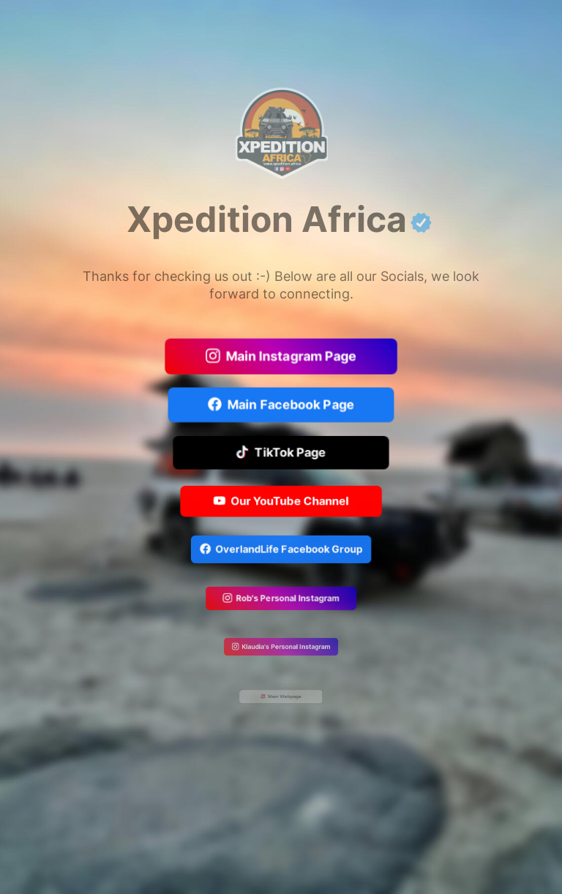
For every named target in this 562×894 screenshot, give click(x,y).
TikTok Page (280, 453)
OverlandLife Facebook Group (281, 550)
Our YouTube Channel (281, 501)
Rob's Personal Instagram (281, 600)
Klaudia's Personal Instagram (281, 647)
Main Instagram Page (281, 357)
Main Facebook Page (280, 405)
